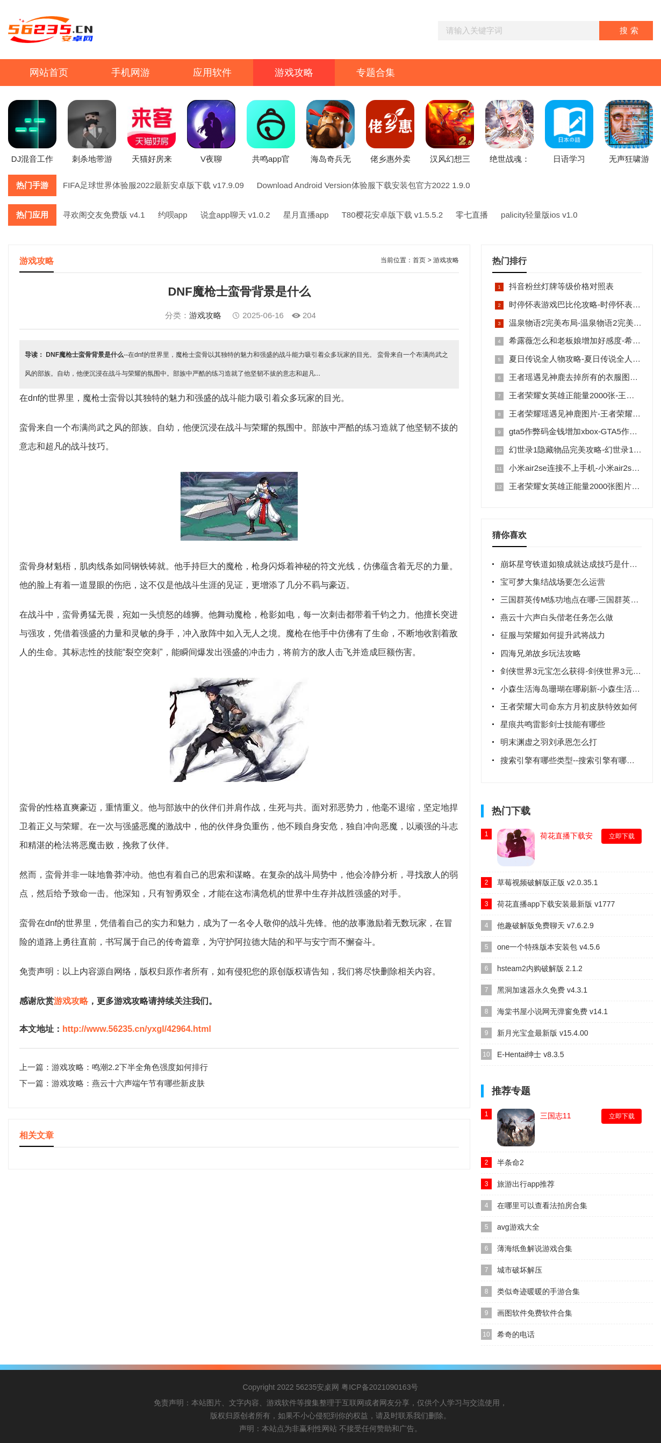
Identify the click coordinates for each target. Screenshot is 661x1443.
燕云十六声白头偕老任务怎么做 (556, 617)
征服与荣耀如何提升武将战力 (552, 635)
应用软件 (212, 72)
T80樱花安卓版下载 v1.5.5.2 (392, 214)
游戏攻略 (294, 72)
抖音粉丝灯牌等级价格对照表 (561, 286)
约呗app (173, 214)
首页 (419, 260)
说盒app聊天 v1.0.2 (235, 214)
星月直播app (306, 214)
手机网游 (130, 72)
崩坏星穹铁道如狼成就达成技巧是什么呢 (572, 564)
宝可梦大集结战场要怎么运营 (552, 581)
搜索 (630, 30)
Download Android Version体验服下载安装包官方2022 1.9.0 (363, 185)
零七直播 (472, 214)
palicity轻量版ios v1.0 (539, 214)
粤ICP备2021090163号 (379, 1387)
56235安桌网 (317, 1387)
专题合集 (375, 72)
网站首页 (49, 72)
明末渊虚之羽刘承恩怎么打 (548, 741)
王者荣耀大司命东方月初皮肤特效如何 (568, 706)
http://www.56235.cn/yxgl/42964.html (136, 1028)
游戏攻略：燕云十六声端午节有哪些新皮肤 (128, 1083)
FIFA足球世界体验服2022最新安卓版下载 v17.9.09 (153, 185)
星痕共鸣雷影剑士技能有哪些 (552, 724)
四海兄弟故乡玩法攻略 (540, 653)
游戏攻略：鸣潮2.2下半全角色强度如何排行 (130, 1067)
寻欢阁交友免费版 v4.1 (104, 214)
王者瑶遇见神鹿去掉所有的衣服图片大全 (581, 377)
